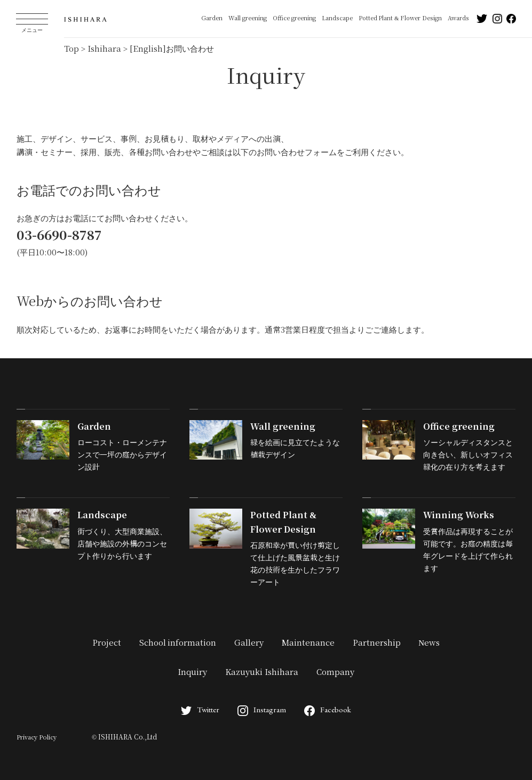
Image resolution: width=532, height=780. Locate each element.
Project (106, 643)
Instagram (261, 709)
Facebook (327, 709)
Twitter (200, 709)
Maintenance (308, 643)
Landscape (337, 18)
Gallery (249, 643)
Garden (212, 18)
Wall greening (247, 18)
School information (178, 643)
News (429, 643)
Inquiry (192, 672)
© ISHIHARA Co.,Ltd (124, 737)
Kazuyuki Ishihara (261, 672)
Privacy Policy (37, 737)
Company (335, 672)
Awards (458, 18)
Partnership (377, 643)
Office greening (294, 18)
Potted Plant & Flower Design (400, 18)
